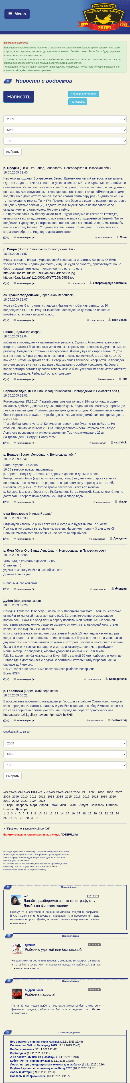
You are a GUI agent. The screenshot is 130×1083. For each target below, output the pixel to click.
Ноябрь (8, 809)
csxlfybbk (119, 442)
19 (89, 813)
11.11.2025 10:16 (93, 1064)
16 (73, 813)
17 (78, 813)
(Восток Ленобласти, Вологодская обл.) (39, 249)
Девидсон (118, 538)
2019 (103, 796)
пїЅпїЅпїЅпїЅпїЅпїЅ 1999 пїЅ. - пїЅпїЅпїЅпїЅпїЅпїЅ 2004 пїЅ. (44, 792)
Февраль (22, 805)
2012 (42, 796)
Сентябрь (97, 805)
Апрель (44, 805)
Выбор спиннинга (22, 1049)
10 (40, 813)
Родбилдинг (18, 1053)
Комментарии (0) (24, 237)
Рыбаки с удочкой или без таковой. (54, 949)
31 (38, 818)
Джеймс (30, 945)
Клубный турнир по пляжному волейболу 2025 (41, 1068)
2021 (6, 800)
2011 (33, 796)
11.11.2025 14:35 (62, 1060)
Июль (73, 805)
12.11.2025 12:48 (46, 1049)
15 (67, 813)
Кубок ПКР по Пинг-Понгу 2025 (30, 1060)
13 (56, 813)
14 (62, 813)
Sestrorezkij (117, 720)
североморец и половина (108, 283)
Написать (18, 97)
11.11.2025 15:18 (67, 1057)
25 (5, 818)
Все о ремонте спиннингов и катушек (34, 1041)
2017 (86, 796)
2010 (24, 796)
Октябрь (112, 805)
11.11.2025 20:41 (38, 1053)
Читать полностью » (26, 968)
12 (51, 813)
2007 (118, 792)
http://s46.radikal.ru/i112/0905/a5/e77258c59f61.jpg (38, 277)
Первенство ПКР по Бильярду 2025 (33, 1045)
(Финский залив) (28, 513)
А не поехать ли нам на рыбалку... (32, 1057)
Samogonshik (116, 678)
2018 (95, 796)
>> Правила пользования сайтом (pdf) (26, 828)
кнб (26, 896)
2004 (92, 792)
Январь (8, 805)
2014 (59, 796)
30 (32, 818)
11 (45, 813)
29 (27, 818)
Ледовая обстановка (83, 94)
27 (16, 818)
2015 (68, 796)
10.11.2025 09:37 (84, 1068)
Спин (121, 237)
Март (33, 805)
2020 (112, 796)
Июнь (63, 805)
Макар (121, 501)
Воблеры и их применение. (28, 1076)
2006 (109, 792)
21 (100, 813)
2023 (24, 800)
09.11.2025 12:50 (44, 1072)
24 (117, 813)
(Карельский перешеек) (38, 295)
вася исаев (117, 319)
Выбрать (12, 152)
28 (21, 818)
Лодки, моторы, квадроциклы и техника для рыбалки (45, 1064)
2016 (77, 796)
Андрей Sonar (34, 990)
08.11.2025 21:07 (58, 1076)
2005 (101, 792)
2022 (15, 800)
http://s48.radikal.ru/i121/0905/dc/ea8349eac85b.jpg (39, 273)
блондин (119, 588)
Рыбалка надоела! (40, 994)
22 (106, 813)
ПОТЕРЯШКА (69, 834)
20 (95, 813)
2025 (42, 800)
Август (83, 805)
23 (112, 813)
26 (10, 818)
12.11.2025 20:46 (68, 1045)
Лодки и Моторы (21, 1072)
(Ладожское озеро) (22, 332)
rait (123, 379)
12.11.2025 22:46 (71, 1041)
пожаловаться (103, 237)
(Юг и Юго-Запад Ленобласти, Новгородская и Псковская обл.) (57, 168)
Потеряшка (78, 101)
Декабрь (21, 809)
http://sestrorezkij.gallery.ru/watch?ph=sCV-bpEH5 (38, 714)
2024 (33, 800)
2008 (6, 796)
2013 (50, 796)
